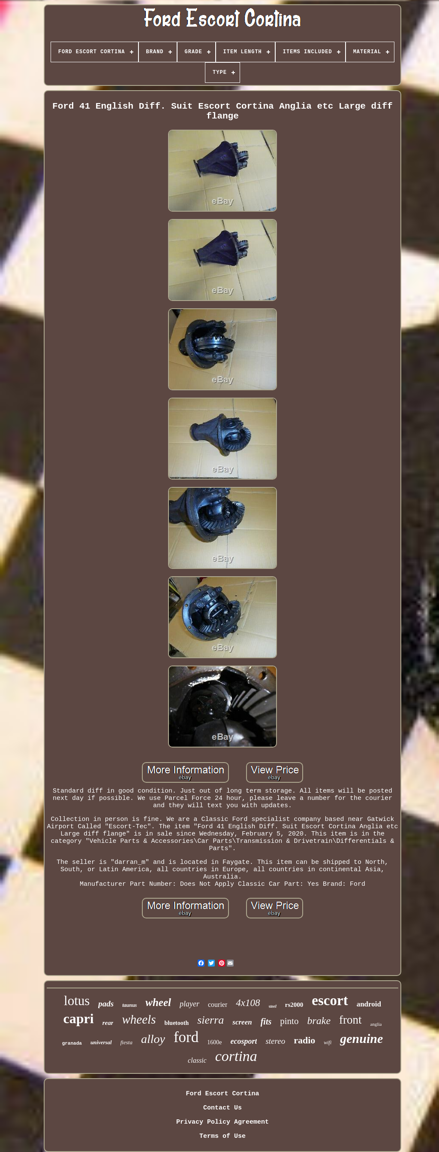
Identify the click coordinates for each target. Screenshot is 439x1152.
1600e (214, 1042)
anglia (376, 1024)
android (369, 1004)
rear (108, 1022)
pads (106, 1003)
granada (72, 1043)
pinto (289, 1021)
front (350, 1019)
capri (78, 1018)
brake (319, 1020)
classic (197, 1060)
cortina (236, 1056)
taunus (129, 1005)
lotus (77, 1000)
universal (101, 1042)
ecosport (243, 1041)
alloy (153, 1039)
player (189, 1004)
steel (273, 1006)
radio (304, 1040)
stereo (275, 1041)
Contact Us (222, 1108)
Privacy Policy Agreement (222, 1122)
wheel (158, 1002)
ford (186, 1037)
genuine (361, 1038)
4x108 (248, 1002)
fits (266, 1021)
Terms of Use (222, 1136)
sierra (210, 1020)
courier (217, 1004)
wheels (139, 1019)
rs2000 (294, 1004)
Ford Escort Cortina (222, 1093)
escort (330, 1000)
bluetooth (176, 1023)
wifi (327, 1043)
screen (242, 1022)
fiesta (126, 1042)
